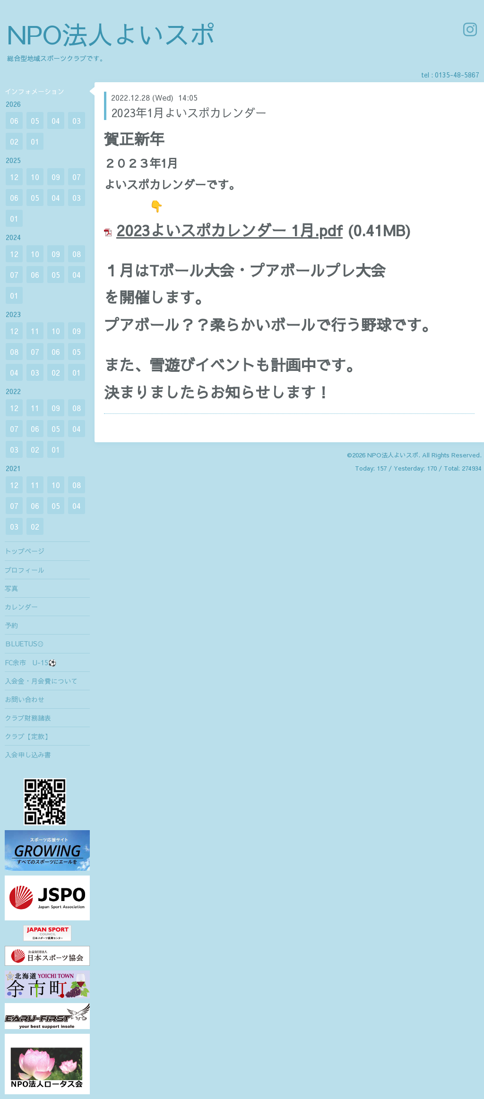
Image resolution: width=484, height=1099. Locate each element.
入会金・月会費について (41, 681)
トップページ (24, 551)
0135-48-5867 (457, 74)
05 (35, 120)
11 (35, 331)
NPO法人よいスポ (111, 34)
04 (56, 120)
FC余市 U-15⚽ (30, 662)
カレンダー (21, 606)
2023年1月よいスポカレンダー (189, 112)
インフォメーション (34, 91)
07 (76, 177)
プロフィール (24, 570)
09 (56, 177)
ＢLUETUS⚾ (24, 643)
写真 (11, 588)
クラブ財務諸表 (28, 717)
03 (76, 120)
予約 (11, 625)
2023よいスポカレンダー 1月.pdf (229, 229)
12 (14, 177)
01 (35, 141)
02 (14, 141)
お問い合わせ (24, 699)
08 (76, 254)
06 (14, 120)
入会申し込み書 (28, 754)
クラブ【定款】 (28, 736)
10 (35, 177)
